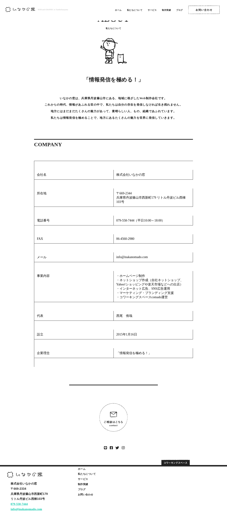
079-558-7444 (19, 504)
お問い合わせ (85, 494)
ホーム (118, 10)
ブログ (179, 10)
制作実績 (166, 10)
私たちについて (135, 10)
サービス (152, 10)
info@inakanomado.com (26, 509)
